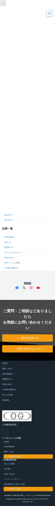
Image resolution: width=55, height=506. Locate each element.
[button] (27, 338)
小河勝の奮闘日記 (11, 268)
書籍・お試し (7, 369)
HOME (4, 363)
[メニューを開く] (49, 13)
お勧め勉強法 (9, 237)
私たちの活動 (7, 395)
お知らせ (7, 242)
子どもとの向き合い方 (13, 253)
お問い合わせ (9, 474)
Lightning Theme (32, 499)
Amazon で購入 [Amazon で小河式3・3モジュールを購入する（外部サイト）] (13, 456)
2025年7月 (8, 215)
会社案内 (5, 400)
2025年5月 (8, 220)
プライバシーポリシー (13, 479)
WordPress (19, 499)
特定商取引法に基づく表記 (14, 484)
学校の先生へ (9, 258)
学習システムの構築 (12, 263)
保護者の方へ (9, 247)
